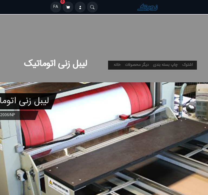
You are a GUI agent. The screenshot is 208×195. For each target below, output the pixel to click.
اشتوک (187, 65)
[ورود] (80, 7)
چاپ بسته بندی (165, 65)
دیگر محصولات (137, 65)
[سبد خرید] (68, 7)
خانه (117, 65)
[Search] (92, 7)
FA (55, 7)
